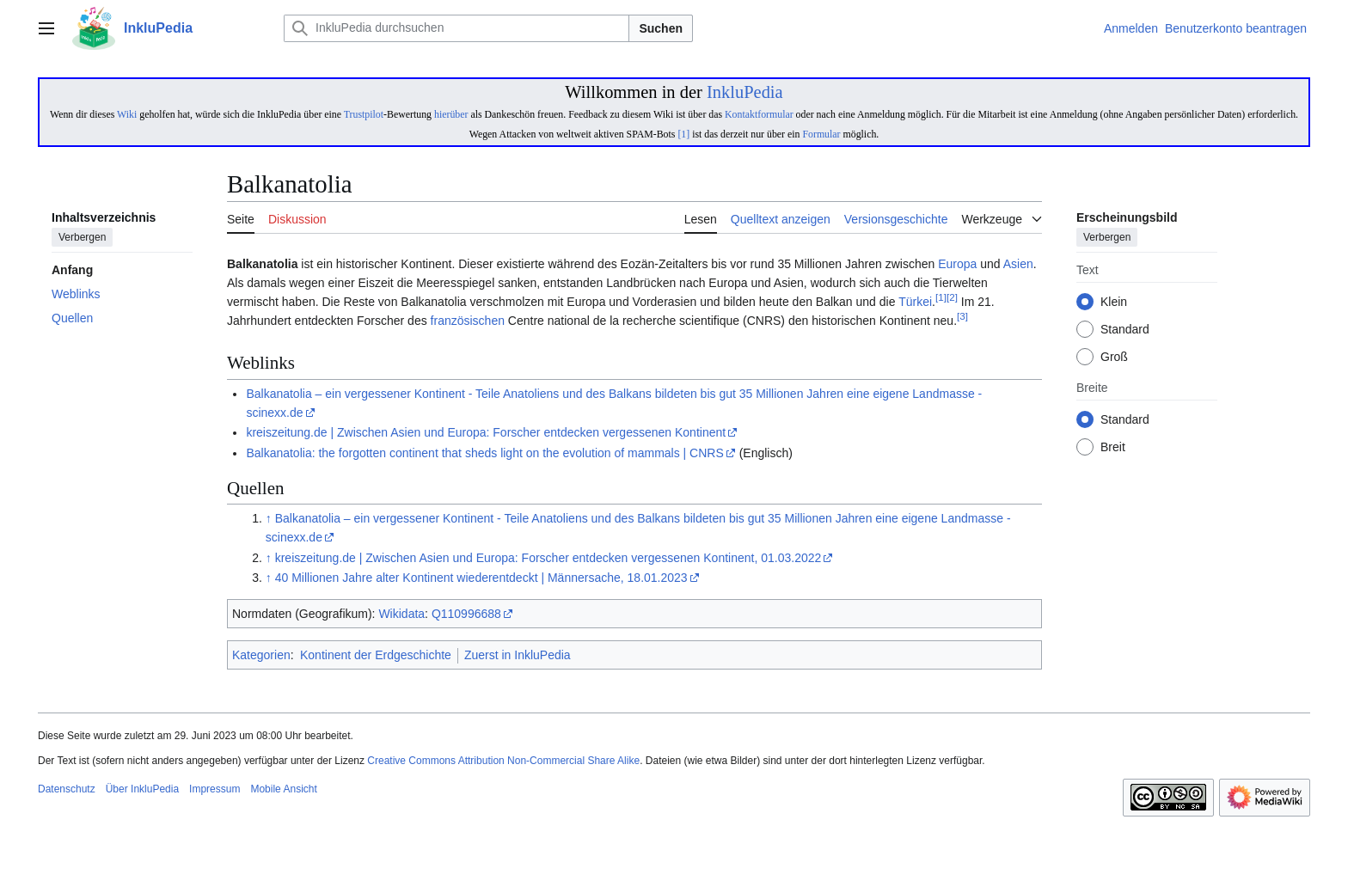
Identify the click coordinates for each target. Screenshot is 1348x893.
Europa (957, 264)
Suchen (661, 28)
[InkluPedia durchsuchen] (456, 28)
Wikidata (401, 614)
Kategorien (261, 655)
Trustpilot (363, 114)
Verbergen (82, 238)
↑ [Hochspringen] (269, 518)
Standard (1124, 330)
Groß (1114, 357)
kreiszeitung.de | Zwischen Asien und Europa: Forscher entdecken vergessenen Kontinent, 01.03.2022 (548, 558)
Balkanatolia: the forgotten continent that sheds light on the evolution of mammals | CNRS (484, 453)
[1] (683, 134)
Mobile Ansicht (283, 789)
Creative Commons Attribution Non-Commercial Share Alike (503, 761)
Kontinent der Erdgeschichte (375, 655)
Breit (1112, 448)
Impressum (214, 789)
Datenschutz (66, 789)
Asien (1018, 264)
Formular (821, 134)
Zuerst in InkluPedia (517, 655)
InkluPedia (745, 92)
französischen (468, 320)
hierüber (451, 114)
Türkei (915, 302)
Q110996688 (466, 614)
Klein (1113, 302)
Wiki (127, 114)
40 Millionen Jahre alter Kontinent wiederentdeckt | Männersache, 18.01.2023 (481, 577)
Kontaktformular (759, 114)
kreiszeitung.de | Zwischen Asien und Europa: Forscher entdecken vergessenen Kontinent (486, 432)
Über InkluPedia (142, 789)
